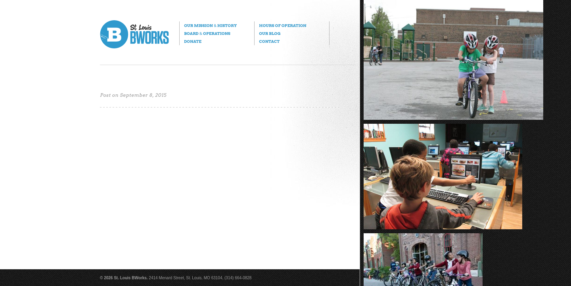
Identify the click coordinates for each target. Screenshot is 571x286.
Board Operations (207, 33)
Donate (192, 41)
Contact (269, 41)
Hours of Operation (282, 25)
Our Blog (269, 33)
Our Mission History (210, 25)
